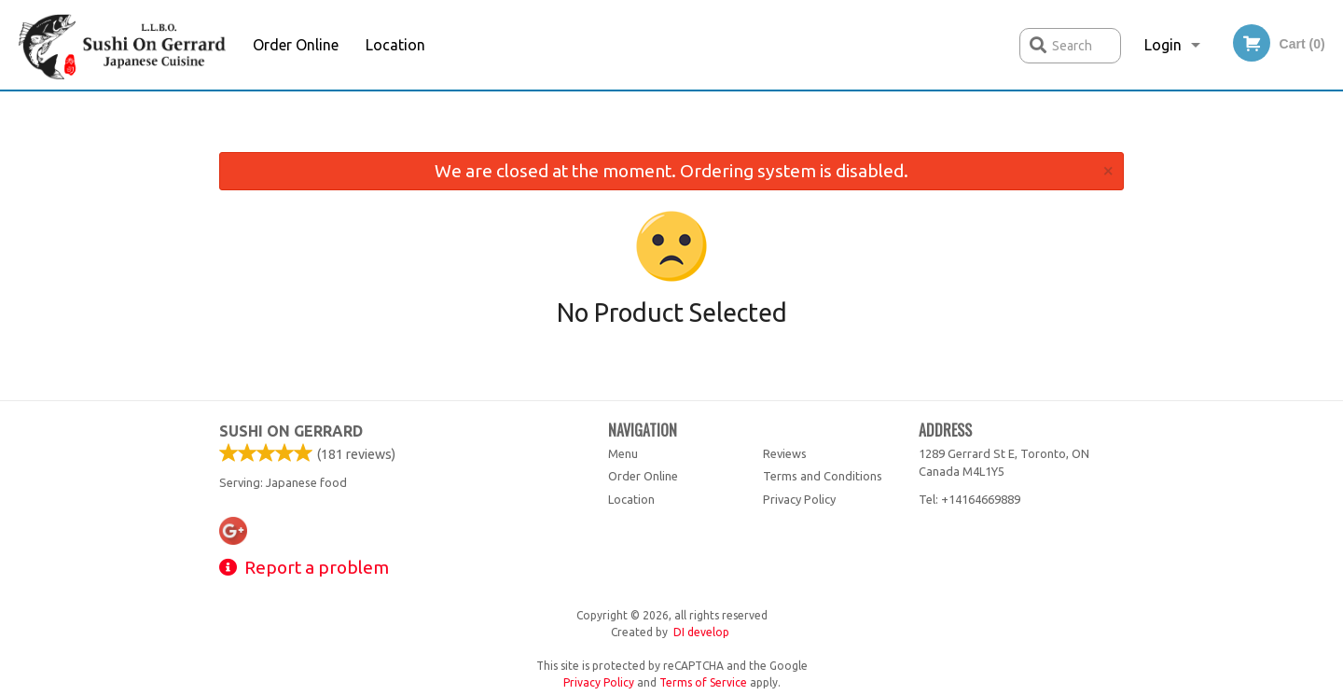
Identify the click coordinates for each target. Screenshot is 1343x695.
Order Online (296, 44)
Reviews (785, 453)
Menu (623, 453)
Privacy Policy (799, 499)
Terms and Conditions (822, 475)
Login (1163, 44)
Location (395, 44)
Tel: (969, 499)
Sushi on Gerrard (291, 431)
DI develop (701, 632)
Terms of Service (703, 682)
